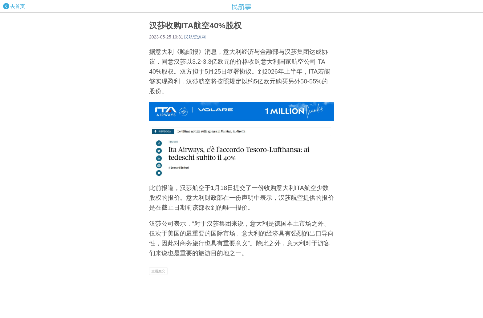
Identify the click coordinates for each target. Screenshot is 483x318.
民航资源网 (195, 36)
